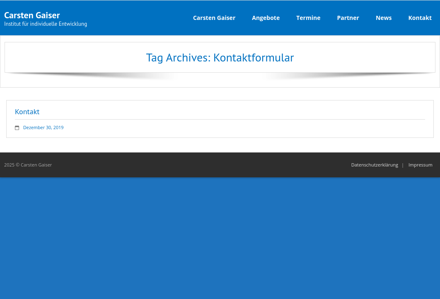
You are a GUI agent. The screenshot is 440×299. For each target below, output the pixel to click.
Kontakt (27, 111)
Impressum (421, 165)
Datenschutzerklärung (374, 165)
